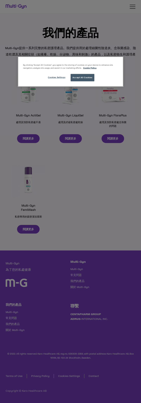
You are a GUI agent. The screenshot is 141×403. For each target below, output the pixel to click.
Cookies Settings (56, 77)
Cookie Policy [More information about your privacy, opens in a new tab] (89, 68)
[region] (70, 72)
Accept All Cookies (82, 77)
